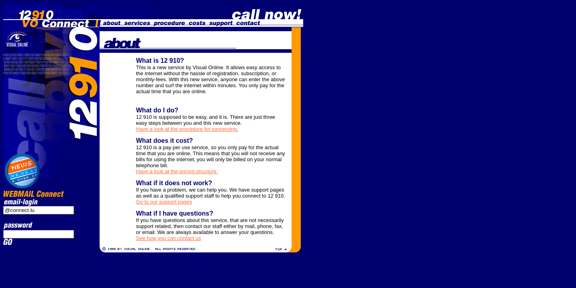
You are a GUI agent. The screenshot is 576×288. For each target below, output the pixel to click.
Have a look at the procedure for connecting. (187, 129)
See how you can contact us (168, 238)
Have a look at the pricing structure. (177, 171)
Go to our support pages (164, 202)
